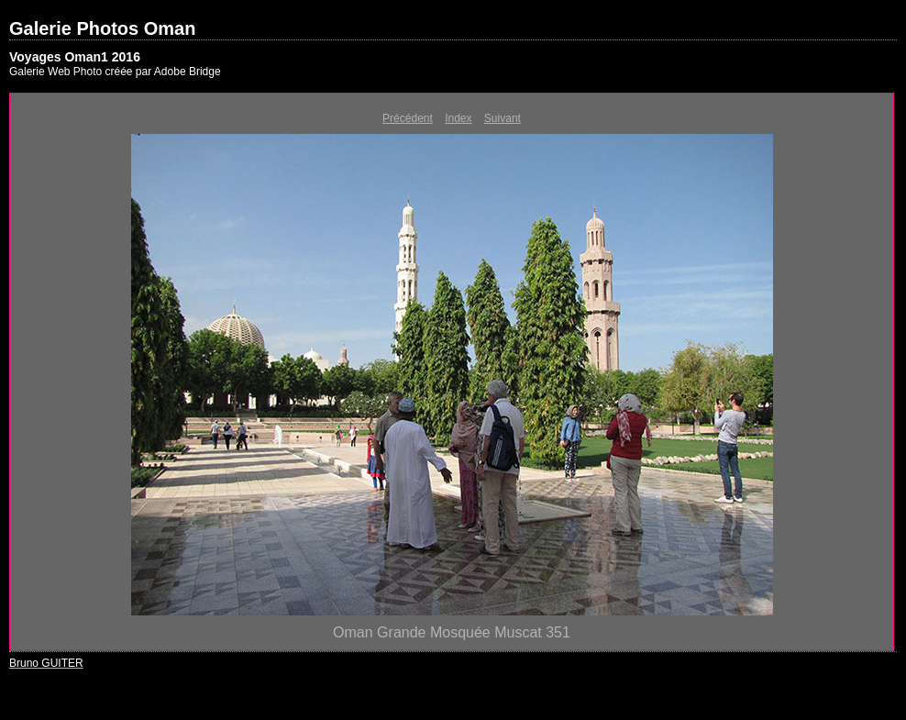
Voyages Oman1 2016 (74, 57)
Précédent (407, 118)
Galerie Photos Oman (102, 28)
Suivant (502, 118)
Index (458, 118)
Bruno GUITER (46, 663)
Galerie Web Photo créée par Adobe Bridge (115, 71)
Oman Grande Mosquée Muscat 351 (451, 632)
